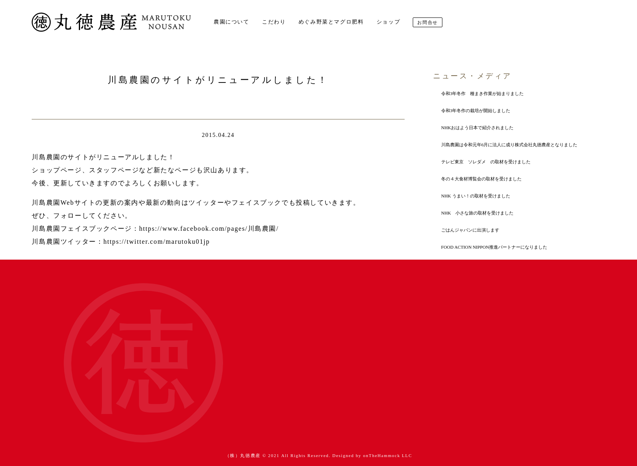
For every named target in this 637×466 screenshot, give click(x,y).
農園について (231, 22)
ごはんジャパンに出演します (470, 230)
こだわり (274, 22)
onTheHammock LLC (387, 455)
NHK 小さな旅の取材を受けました (477, 212)
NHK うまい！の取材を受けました (475, 195)
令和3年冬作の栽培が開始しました (476, 110)
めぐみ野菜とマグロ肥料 (331, 22)
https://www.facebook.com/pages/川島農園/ (209, 228)
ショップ (388, 22)
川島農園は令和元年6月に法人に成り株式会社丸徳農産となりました (509, 144)
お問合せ (427, 22)
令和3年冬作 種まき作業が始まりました (482, 93)
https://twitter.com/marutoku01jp (156, 241)
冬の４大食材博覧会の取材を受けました (481, 178)
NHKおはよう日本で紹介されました (477, 127)
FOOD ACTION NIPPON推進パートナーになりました (494, 247)
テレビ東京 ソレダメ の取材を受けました (486, 161)
